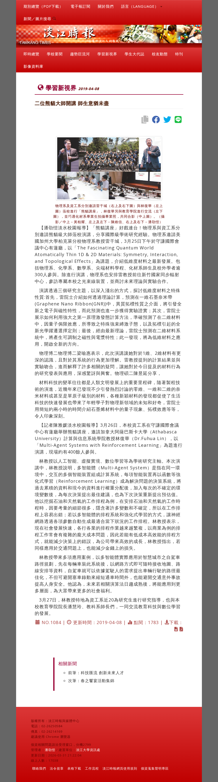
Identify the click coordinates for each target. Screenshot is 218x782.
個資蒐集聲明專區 (155, 768)
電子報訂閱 (80, 6)
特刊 (179, 53)
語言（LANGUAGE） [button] (141, 6)
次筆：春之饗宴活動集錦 (91, 680)
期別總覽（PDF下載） (43, 6)
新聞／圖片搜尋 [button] (40, 18)
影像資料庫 (33, 66)
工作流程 (92, 768)
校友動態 (160, 53)
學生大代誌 (134, 53)
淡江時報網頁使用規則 (120, 768)
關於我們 (106, 6)
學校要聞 (55, 53)
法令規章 (57, 768)
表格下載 (74, 768)
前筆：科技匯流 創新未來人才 (96, 672)
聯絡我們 (39, 768)
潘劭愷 (50, 750)
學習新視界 (107, 53)
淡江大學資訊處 (88, 750)
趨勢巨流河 (80, 53)
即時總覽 (31, 53)
